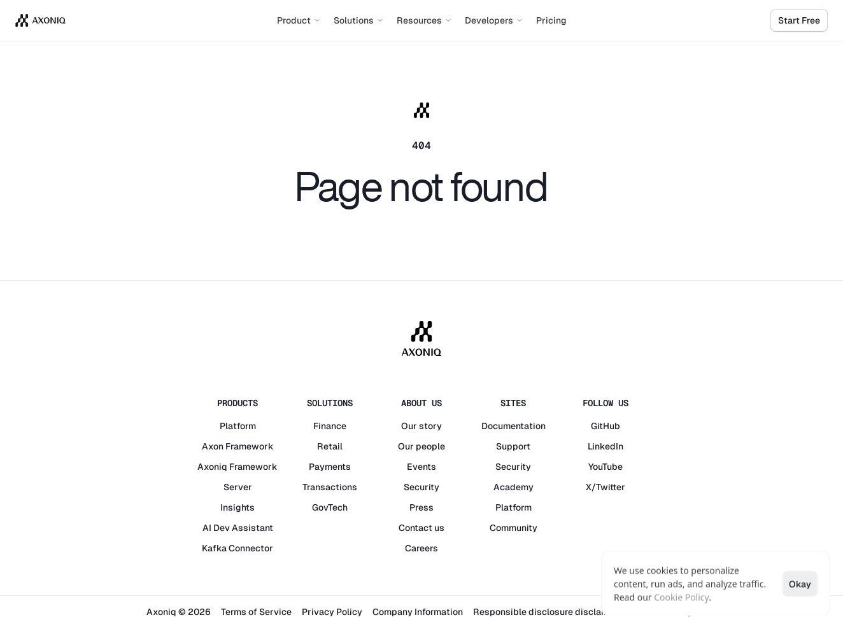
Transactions (329, 487)
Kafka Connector (237, 548)
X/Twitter (605, 487)
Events (421, 466)
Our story (421, 426)
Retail (330, 446)
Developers (494, 20)
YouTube (605, 466)
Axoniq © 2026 (178, 612)
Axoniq (212, 466)
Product (299, 20)
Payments (330, 466)
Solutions (359, 20)
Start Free (799, 20)
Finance (329, 426)
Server (237, 487)
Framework (249, 446)
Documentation (513, 426)
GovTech (330, 507)
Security (421, 487)
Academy (513, 487)
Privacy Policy (332, 612)
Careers (421, 548)
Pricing (551, 20)
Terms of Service (256, 612)
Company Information (417, 612)
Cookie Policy (681, 597)
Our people (421, 446)
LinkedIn (605, 446)
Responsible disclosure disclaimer (546, 612)
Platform (238, 426)
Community (513, 528)
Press (421, 507)
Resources (424, 20)
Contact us (421, 528)
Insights (237, 507)
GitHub (605, 426)
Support (513, 446)
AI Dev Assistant (237, 528)
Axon (212, 446)
